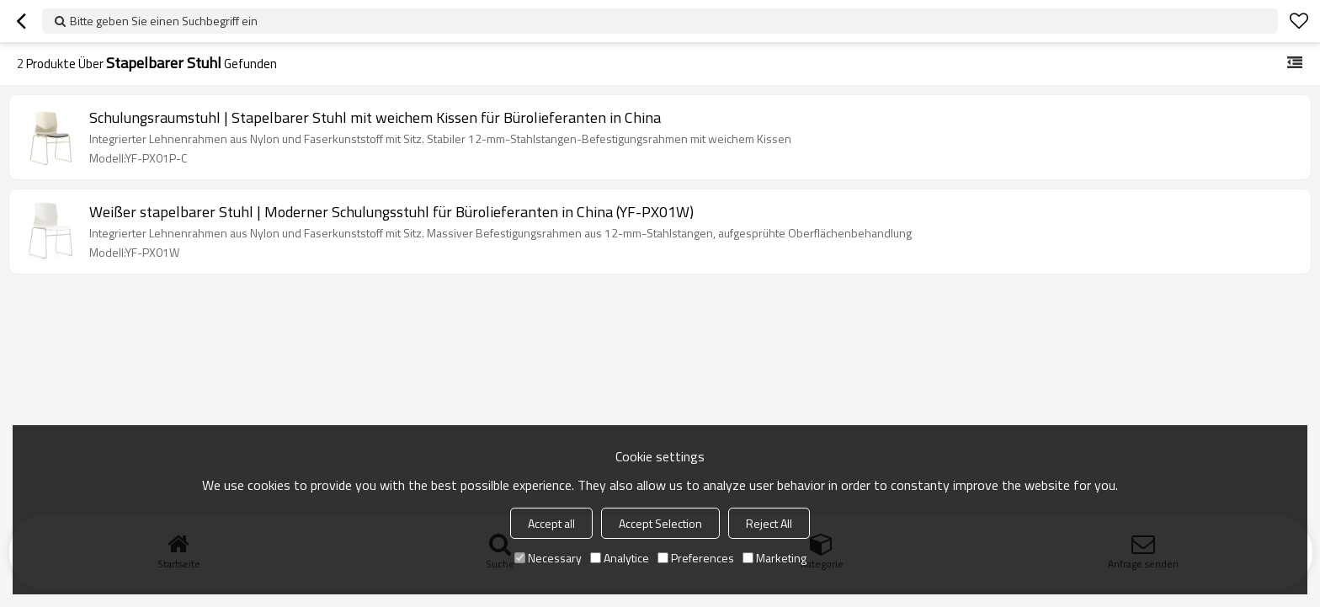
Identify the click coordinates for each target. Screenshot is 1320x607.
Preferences (695, 558)
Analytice (619, 558)
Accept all (551, 523)
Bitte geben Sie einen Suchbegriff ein (164, 20)
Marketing (774, 558)
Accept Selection (660, 523)
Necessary (548, 558)
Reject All (769, 523)
